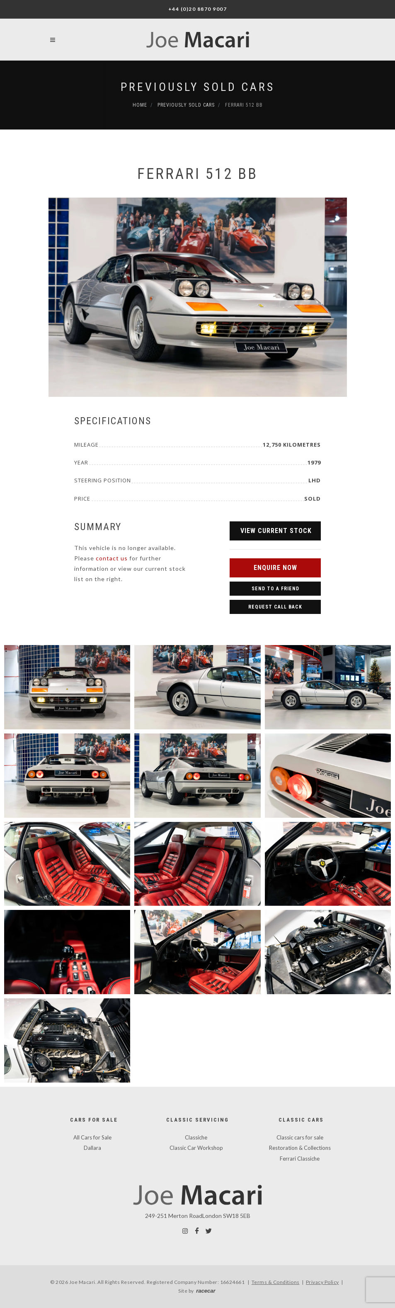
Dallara (92, 1147)
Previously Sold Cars (198, 87)
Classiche (196, 1137)
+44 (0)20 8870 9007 (197, 9)
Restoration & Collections (300, 1147)
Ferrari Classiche (300, 1158)
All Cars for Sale (92, 1137)
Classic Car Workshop (196, 1147)
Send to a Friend (275, 589)
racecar (205, 1291)
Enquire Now (275, 568)
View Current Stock (276, 531)
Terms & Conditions (276, 1282)
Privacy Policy (322, 1282)
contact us (112, 558)
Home (140, 105)
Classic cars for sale (299, 1137)
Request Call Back (275, 607)
